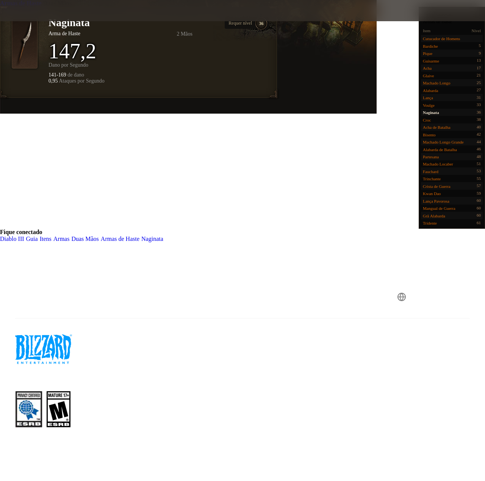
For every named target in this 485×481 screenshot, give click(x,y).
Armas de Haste (21, 3)
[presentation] (29, 19)
